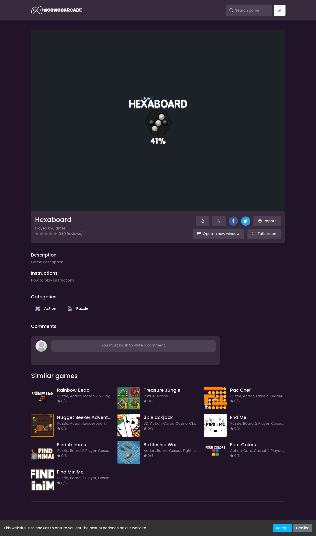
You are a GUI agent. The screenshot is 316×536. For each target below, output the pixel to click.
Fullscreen (264, 233)
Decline (302, 528)
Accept (282, 528)
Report (267, 221)
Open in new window (218, 233)
